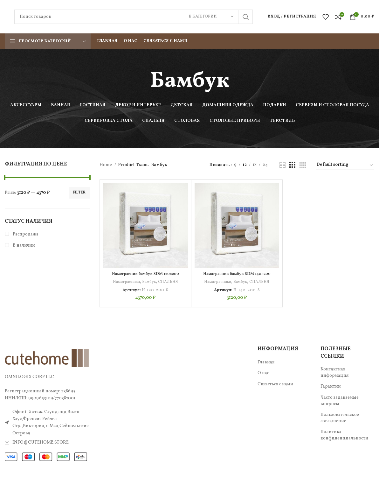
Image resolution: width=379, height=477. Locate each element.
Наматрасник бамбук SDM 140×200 (237, 274)
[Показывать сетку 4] (303, 165)
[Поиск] (133, 17)
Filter (79, 192)
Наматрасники (126, 282)
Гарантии (330, 386)
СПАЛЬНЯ (169, 282)
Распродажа (25, 234)
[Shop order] (345, 165)
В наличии (23, 245)
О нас (263, 373)
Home (106, 165)
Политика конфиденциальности (344, 435)
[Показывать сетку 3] (292, 165)
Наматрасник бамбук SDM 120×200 (145, 274)
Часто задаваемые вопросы (339, 401)
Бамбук (149, 282)
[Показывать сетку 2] (282, 165)
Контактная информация (334, 372)
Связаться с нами (275, 384)
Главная (266, 362)
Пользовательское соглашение (339, 418)
